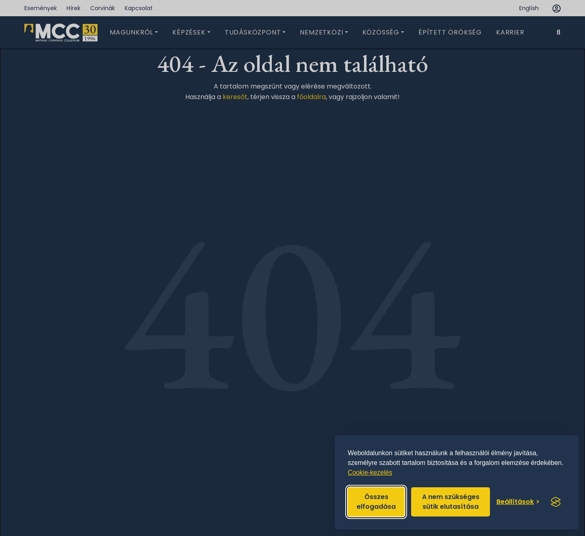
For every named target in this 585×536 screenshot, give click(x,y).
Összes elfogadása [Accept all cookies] (376, 501)
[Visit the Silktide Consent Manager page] (556, 502)
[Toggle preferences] (518, 502)
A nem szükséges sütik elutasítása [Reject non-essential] (450, 501)
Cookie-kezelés (370, 472)
